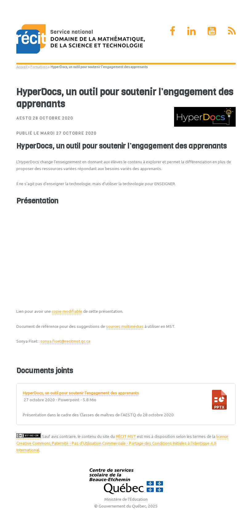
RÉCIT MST (126, 436)
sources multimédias (125, 326)
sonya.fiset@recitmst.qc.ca (65, 341)
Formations (38, 67)
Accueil (21, 67)
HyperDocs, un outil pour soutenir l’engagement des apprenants (81, 393)
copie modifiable (67, 311)
